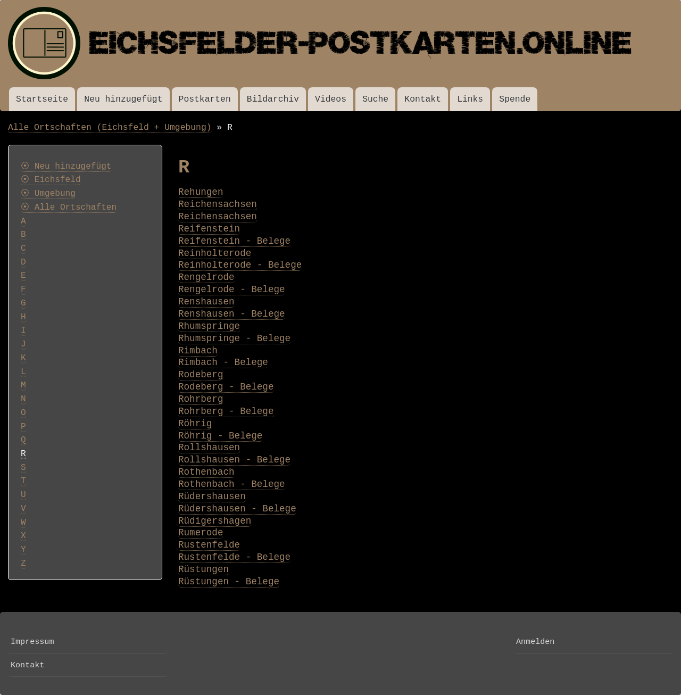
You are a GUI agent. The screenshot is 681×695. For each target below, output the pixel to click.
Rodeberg (200, 374)
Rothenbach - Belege (231, 484)
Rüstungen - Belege (228, 581)
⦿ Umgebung (48, 193)
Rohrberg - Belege (226, 411)
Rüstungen (203, 569)
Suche (375, 99)
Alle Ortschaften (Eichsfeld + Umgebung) (110, 127)
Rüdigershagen (214, 521)
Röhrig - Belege (220, 436)
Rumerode (200, 532)
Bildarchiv (273, 99)
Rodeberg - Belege (226, 387)
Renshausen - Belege (231, 314)
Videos (330, 99)
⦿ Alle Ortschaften (69, 207)
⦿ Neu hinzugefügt (66, 166)
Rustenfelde (209, 545)
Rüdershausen (212, 496)
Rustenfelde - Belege (234, 557)
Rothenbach (206, 472)
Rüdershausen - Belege (237, 508)
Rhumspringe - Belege (234, 338)
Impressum (32, 642)
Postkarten (205, 99)
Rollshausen (209, 447)
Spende (514, 99)
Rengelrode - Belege (231, 289)
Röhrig (195, 423)
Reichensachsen (217, 204)
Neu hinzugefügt (123, 99)
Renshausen (206, 301)
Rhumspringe (209, 326)
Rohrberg (200, 399)
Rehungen (200, 192)
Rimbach (198, 350)
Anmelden (535, 642)
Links (470, 99)
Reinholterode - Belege (240, 265)
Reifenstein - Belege (234, 241)
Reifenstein (209, 229)
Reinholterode (214, 253)
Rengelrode (206, 277)
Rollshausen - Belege (234, 459)
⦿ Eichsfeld (51, 180)
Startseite (42, 99)
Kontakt (422, 99)
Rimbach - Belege (223, 362)
